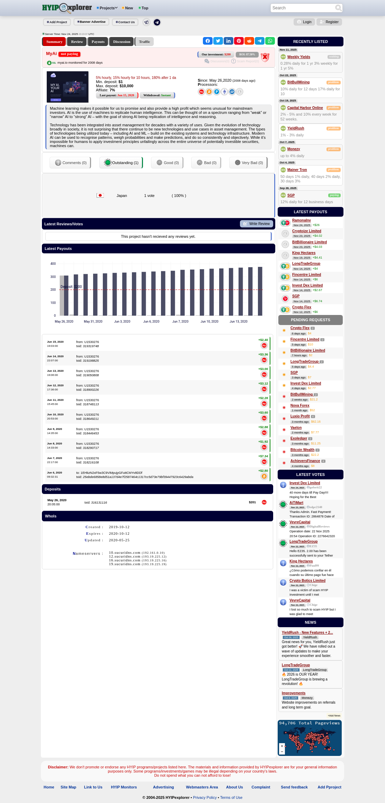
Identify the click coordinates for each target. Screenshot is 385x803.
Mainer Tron (297, 170)
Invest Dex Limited (307, 285)
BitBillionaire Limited (309, 242)
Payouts (98, 41)
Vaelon (296, 428)
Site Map (68, 787)
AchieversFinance (305, 461)
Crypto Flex (301, 307)
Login (307, 22)
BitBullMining (298, 82)
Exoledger (298, 438)
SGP (291, 195)
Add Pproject (329, 787)
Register (332, 22)
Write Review (259, 224)
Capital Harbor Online (305, 108)
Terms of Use (231, 797)
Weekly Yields (298, 57)
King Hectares (303, 253)
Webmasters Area (202, 787)
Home (49, 787)
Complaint (261, 787)
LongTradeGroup (306, 263)
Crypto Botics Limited (307, 581)
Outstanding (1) (121, 163)
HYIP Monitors (124, 787)
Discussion (122, 41)
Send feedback (294, 787)
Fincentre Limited (306, 275)
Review (77, 41)
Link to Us (93, 787)
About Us (234, 787)
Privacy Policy (204, 797)
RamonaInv (301, 220)
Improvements (293, 693)
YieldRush (295, 128)
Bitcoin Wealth (302, 450)
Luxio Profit (300, 416)
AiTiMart (296, 503)
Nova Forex (299, 405)
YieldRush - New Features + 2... (307, 632)
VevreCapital (299, 522)
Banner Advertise (93, 22)
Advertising (163, 787)
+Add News (334, 715)
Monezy (293, 149)
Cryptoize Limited (306, 231)
